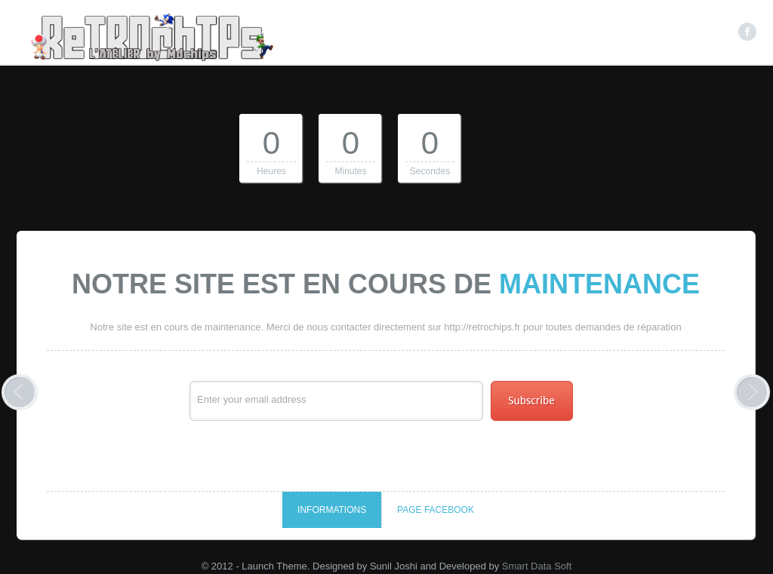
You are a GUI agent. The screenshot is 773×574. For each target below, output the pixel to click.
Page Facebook (435, 510)
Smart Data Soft (536, 566)
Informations (331, 510)
